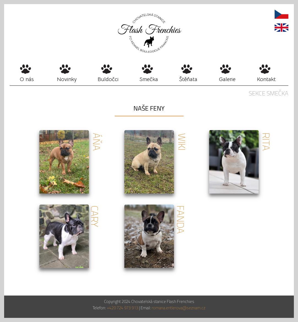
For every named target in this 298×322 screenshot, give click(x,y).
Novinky (67, 79)
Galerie (227, 79)
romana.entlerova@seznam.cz (178, 308)
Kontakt (266, 79)
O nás (27, 79)
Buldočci (108, 79)
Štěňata (188, 79)
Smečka (149, 79)
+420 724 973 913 (122, 308)
